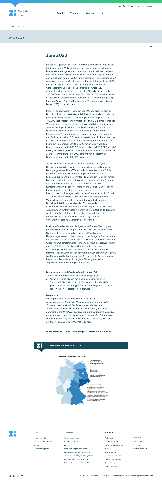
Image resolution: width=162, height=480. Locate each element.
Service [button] (89, 13)
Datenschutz (137, 441)
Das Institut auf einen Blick (43, 441)
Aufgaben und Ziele (40, 438)
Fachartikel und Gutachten (114, 445)
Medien (141, 6)
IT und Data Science (71, 441)
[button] (151, 46)
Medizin (67, 445)
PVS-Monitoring (110, 438)
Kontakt (150, 6)
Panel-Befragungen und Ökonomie (76, 449)
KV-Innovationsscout (112, 466)
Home (11, 26)
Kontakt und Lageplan (41, 449)
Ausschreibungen (111, 463)
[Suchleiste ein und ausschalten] (102, 13)
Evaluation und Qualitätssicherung (76, 459)
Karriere (36, 445)
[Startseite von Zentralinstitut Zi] (20, 13)
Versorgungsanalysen (71, 438)
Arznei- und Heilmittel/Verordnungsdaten (78, 456)
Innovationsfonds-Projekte (114, 456)
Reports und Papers (111, 441)
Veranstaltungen (110, 452)
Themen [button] (74, 13)
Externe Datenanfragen (113, 459)
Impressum (137, 438)
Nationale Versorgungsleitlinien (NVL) (77, 463)
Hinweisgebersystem (140, 445)
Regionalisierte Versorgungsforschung (77, 452)
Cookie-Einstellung (140, 448)
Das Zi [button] (60, 13)
